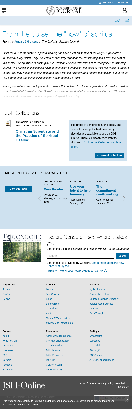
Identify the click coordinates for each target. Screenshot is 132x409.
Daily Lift (50, 360)
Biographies (52, 303)
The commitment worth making (107, 190)
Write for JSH (10, 340)
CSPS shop (95, 355)
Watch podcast (58, 318)
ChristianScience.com (57, 340)
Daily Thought (96, 313)
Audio (49, 313)
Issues (49, 289)
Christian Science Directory (103, 299)
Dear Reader (53, 189)
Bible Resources (55, 355)
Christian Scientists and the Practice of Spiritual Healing (37, 135)
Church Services (55, 345)
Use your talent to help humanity (80, 190)
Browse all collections (109, 155)
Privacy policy (105, 383)
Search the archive (99, 294)
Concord (93, 308)
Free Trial (94, 345)
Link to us (8, 350)
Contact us (8, 345)
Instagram (8, 369)
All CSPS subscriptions (101, 360)
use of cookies (31, 404)
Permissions (122, 383)
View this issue (18, 188)
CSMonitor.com (54, 364)
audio (60, 323)
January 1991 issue (26, 41)
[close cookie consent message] (126, 400)
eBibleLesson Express (101, 303)
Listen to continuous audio (77, 271)
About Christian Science (59, 335)
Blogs (49, 299)
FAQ (5, 355)
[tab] (23, 284)
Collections (52, 308)
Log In (123, 2)
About (6, 335)
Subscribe (106, 2)
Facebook (8, 364)
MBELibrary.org (54, 369)
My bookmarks (97, 289)
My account (95, 335)
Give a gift (94, 350)
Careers (7, 360)
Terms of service (87, 383)
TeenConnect (53, 294)
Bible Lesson (53, 350)
